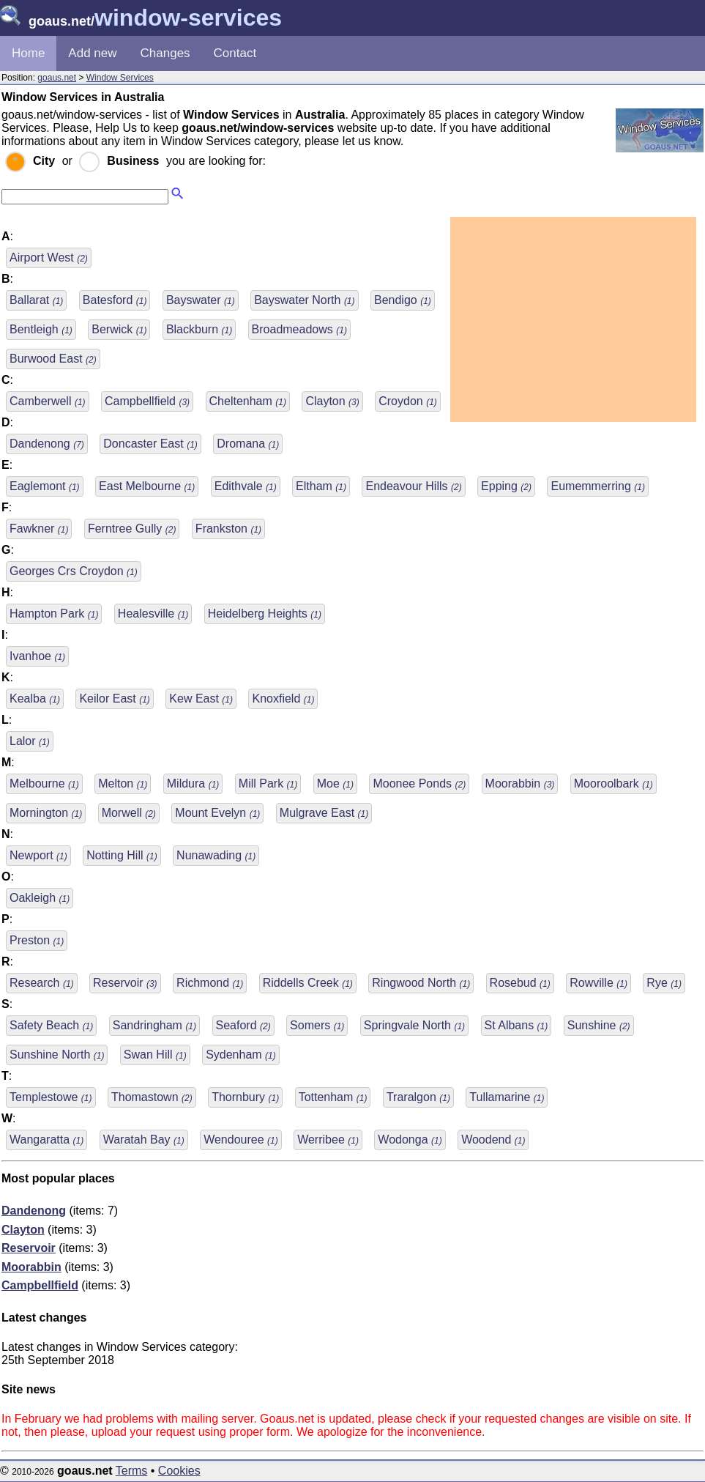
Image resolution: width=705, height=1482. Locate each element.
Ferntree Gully (132, 528)
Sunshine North (57, 1054)
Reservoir (125, 983)
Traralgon (418, 1097)
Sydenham (241, 1054)
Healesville (153, 613)
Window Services (120, 78)
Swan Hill (155, 1054)
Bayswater (200, 300)
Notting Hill (121, 855)
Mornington (46, 813)
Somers (317, 1025)
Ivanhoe (37, 656)
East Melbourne (147, 486)
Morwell (129, 813)
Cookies (179, 1470)
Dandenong (47, 443)
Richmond (209, 983)
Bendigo (402, 300)
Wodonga (409, 1139)
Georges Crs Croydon (74, 571)
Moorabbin (520, 783)
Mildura (193, 783)
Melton (122, 783)
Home (28, 53)
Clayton (332, 401)
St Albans (516, 1025)
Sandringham (154, 1025)
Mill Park (268, 783)
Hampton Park (54, 613)
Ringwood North (421, 983)
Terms (132, 1470)
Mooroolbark (613, 783)
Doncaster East (150, 443)
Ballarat (36, 300)
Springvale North (414, 1025)
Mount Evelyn (217, 813)
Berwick (119, 329)
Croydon (407, 401)
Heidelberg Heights (264, 613)
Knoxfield (283, 698)
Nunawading (215, 855)
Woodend (493, 1139)
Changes (165, 53)
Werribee (328, 1139)
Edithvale (246, 486)
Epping (506, 486)
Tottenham (333, 1097)
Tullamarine (506, 1097)
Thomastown (152, 1097)
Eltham (321, 486)
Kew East (201, 698)
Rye (664, 983)
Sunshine (598, 1025)
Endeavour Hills (413, 486)
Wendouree (241, 1139)
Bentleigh (41, 329)
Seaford (243, 1025)
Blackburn (199, 329)
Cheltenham (247, 401)
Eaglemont (45, 486)
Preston (37, 940)
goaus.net (56, 78)
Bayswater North (304, 300)
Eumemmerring (597, 486)
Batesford (115, 300)
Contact (235, 53)
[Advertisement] (573, 319)
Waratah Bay (143, 1139)
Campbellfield (147, 401)
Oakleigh (40, 898)
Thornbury (245, 1097)
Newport (38, 855)
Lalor (30, 741)
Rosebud (520, 983)
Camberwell (48, 401)
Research (42, 983)
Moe (335, 783)
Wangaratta (46, 1139)
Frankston (228, 528)
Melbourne (44, 783)
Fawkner (39, 528)
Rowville (598, 983)
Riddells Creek (308, 983)
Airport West (49, 257)
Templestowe (51, 1097)
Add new (92, 53)
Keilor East (114, 698)
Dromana (248, 443)
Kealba (35, 698)
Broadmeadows (299, 329)
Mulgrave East (324, 813)
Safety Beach (51, 1025)
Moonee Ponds (419, 783)
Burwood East (53, 358)
